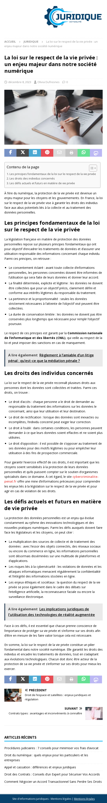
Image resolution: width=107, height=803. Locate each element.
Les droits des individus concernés (32, 178)
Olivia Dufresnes (48, 82)
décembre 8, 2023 (19, 82)
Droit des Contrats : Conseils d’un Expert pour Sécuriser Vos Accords (52, 774)
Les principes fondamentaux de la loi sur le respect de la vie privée (53, 174)
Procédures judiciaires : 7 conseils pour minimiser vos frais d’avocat (51, 748)
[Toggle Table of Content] (91, 168)
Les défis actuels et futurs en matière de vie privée (42, 183)
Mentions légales (84, 799)
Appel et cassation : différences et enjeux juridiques (40, 767)
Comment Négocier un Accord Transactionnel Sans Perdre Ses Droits (53, 782)
